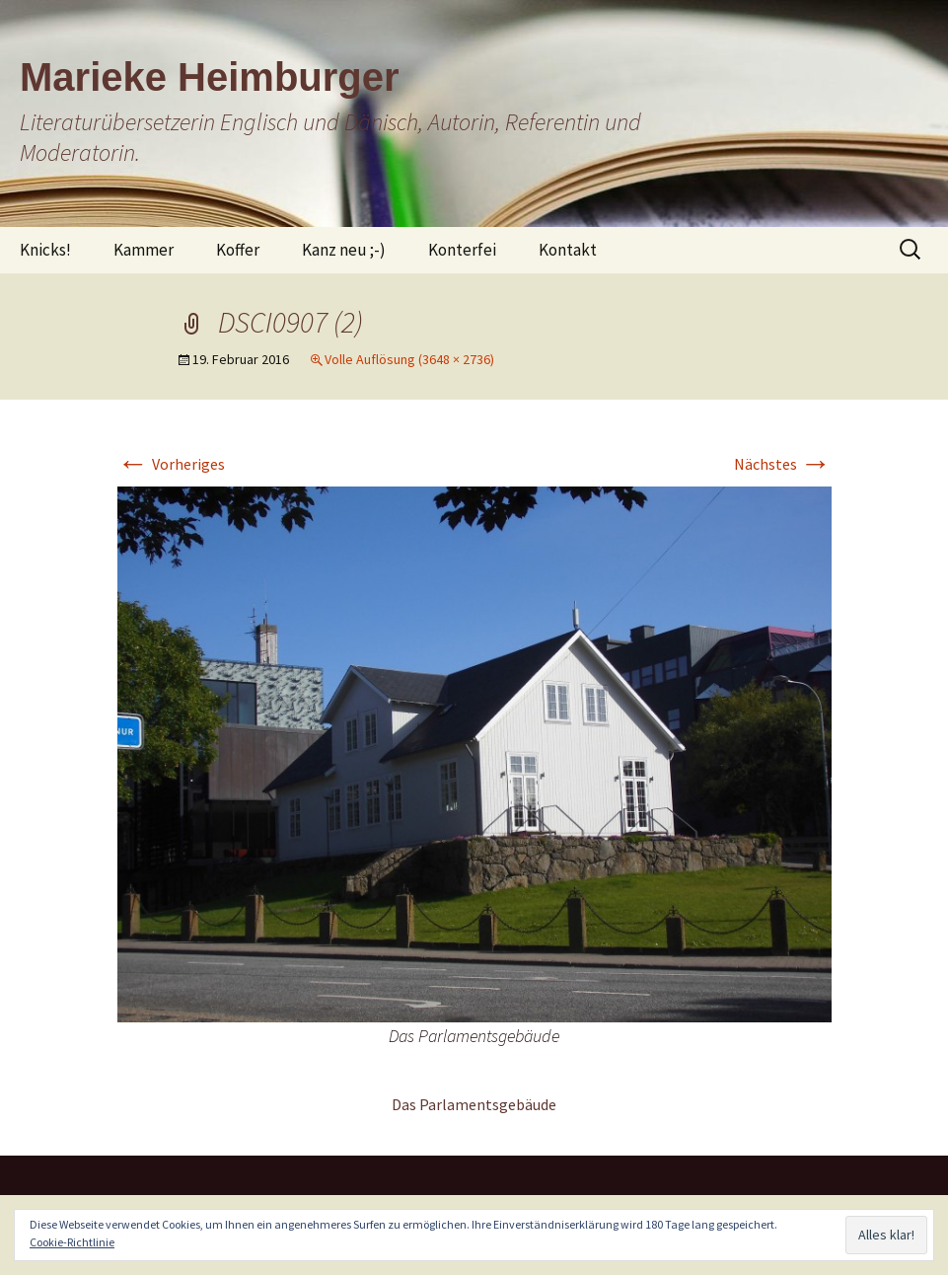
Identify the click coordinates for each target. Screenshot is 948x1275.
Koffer (237, 250)
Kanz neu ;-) (344, 250)
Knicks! (45, 250)
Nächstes (783, 464)
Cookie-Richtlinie (72, 1242)
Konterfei (462, 250)
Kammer (143, 250)
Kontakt (568, 250)
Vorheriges (171, 464)
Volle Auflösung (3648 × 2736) (409, 359)
